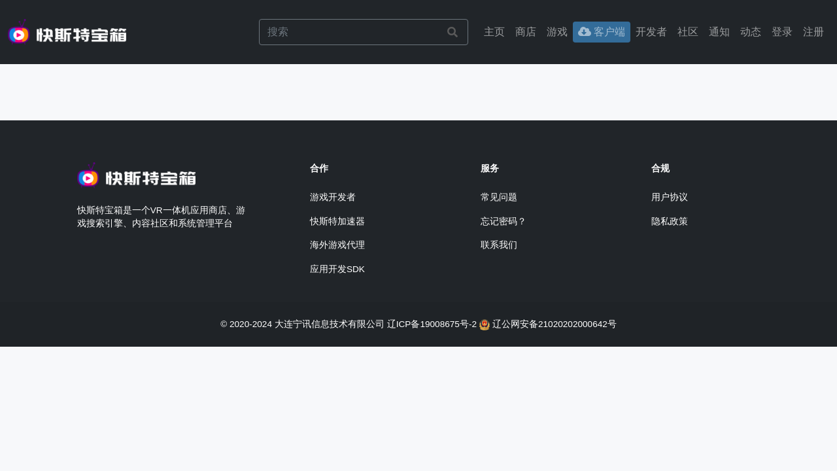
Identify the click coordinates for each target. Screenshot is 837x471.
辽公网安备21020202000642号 (554, 324)
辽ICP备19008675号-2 (432, 324)
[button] (782, 32)
